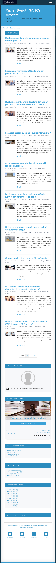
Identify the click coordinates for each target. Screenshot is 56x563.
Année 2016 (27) (13, 493)
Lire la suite (21, 64)
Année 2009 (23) (13, 506)
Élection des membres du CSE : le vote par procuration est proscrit (24, 72)
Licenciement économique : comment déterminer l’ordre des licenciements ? (22, 287)
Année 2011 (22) (13, 502)
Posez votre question (28, 423)
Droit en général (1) (14, 454)
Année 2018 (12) (13, 490)
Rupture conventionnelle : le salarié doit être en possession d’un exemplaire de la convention (26, 103)
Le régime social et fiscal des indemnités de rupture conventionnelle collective (25, 195)
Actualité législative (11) (15, 470)
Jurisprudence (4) (13, 474)
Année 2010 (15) (13, 504)
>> (35, 356)
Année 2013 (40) (13, 499)
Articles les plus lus (14, 456)
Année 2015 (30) (13, 495)
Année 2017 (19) (13, 491)
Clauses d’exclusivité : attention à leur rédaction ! (27, 258)
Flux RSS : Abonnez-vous (17, 515)
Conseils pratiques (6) (15, 472)
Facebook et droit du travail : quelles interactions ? (28, 133)
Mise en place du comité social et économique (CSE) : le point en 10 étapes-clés (26, 322)
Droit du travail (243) (14, 450)
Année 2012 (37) (13, 500)
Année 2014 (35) (13, 497)
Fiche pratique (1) (13, 475)
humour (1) (11, 452)
